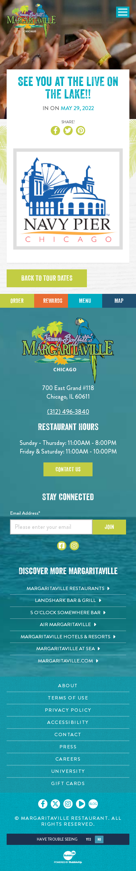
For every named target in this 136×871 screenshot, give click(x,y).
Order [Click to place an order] (17, 301)
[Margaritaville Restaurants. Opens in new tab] (68, 589)
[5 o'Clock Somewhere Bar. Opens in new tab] (68, 613)
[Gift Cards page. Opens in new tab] (68, 783)
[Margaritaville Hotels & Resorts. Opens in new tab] (68, 637)
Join (109, 527)
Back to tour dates (46, 278)
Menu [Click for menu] (85, 301)
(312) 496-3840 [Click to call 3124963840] (68, 411)
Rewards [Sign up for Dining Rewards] (52, 301)
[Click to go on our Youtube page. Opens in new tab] (80, 804)
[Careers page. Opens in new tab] (68, 759)
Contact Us (68, 469)
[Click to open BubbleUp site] (68, 857)
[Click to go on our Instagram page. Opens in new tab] (68, 804)
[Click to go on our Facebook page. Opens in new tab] (42, 804)
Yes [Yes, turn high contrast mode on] (88, 839)
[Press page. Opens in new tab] (68, 747)
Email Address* (25, 513)
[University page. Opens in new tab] (68, 771)
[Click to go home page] (31, 21)
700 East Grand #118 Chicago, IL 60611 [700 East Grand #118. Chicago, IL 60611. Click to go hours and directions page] (68, 392)
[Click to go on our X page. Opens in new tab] (55, 804)
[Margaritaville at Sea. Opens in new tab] (68, 649)
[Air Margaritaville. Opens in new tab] (68, 625)
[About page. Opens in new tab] (68, 686)
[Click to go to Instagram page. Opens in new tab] (74, 545)
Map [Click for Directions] (118, 301)
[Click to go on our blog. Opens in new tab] (93, 804)
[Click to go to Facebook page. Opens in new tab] (61, 545)
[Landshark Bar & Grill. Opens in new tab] (68, 601)
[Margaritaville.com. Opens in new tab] (68, 661)
